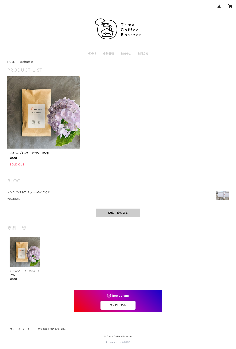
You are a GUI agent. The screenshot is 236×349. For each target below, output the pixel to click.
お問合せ (143, 53)
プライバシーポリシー (21, 329)
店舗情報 (108, 53)
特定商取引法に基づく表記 (52, 329)
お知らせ (126, 53)
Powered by (118, 342)
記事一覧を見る (118, 213)
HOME (92, 53)
